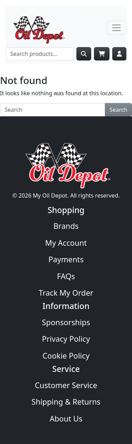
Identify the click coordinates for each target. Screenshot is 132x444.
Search (118, 110)
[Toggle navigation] (116, 28)
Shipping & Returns (66, 402)
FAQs (66, 276)
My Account (66, 243)
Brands (66, 226)
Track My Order (66, 293)
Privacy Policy (66, 339)
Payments (65, 259)
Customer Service (66, 385)
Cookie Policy (66, 355)
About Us (66, 418)
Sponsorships (66, 322)
